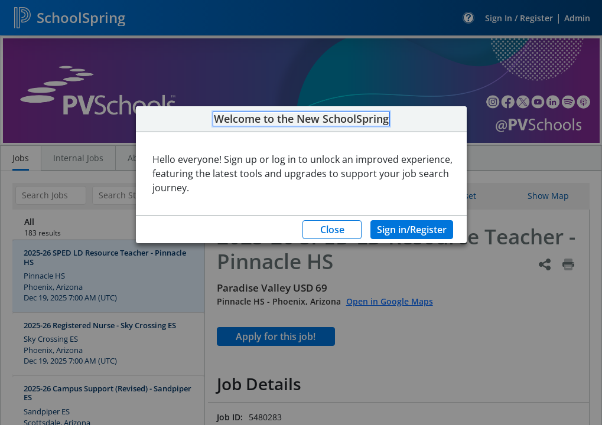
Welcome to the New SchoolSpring (301, 119)
